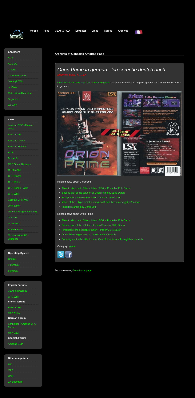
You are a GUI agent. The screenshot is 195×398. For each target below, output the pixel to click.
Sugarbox (13, 99)
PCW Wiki (13, 223)
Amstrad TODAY (17, 146)
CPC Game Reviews (19, 164)
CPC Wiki (13, 193)
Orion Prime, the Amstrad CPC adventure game (83, 82)
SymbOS (13, 270)
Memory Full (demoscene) (22, 211)
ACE (10, 57)
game (72, 246)
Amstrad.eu (14, 134)
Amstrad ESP (15, 343)
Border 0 (13, 158)
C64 (10, 363)
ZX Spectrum (15, 381)
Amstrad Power (16, 140)
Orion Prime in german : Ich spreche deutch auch (89, 234)
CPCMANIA (14, 170)
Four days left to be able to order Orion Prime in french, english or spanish (102, 239)
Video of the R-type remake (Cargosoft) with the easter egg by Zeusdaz (101, 202)
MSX (10, 369)
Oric (10, 375)
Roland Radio (15, 229)
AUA (10, 152)
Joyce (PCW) (15, 81)
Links (95, 30)
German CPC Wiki (18, 199)
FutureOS (13, 264)
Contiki (12, 259)
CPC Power (14, 176)
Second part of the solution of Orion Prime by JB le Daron (93, 192)
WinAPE (12, 105)
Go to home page (82, 270)
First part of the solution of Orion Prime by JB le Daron (91, 197)
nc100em (13, 87)
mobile (34, 30)
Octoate (12, 217)
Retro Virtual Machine (20, 93)
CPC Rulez (14, 182)
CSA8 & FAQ (62, 30)
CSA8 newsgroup (17, 290)
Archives (123, 30)
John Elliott (14, 205)
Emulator (80, 30)
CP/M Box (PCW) (17, 75)
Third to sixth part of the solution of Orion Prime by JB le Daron (96, 188)
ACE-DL (12, 63)
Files (46, 30)
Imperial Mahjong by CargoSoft (79, 206)
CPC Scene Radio (18, 188)
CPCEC (12, 69)
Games (108, 30)
